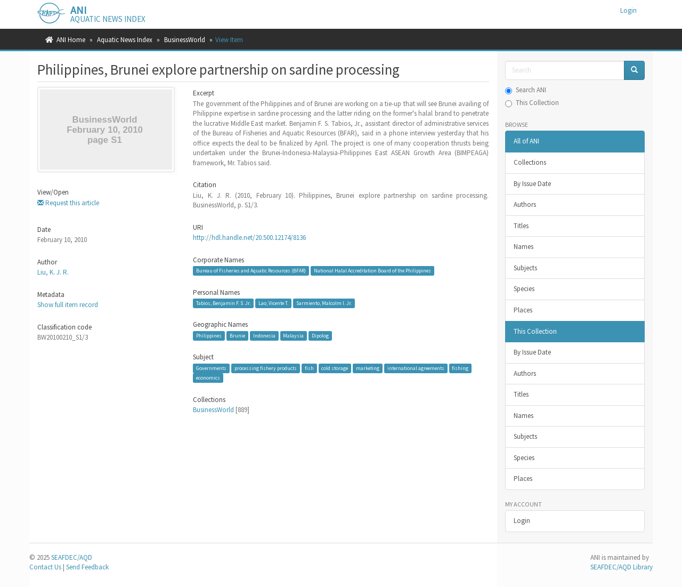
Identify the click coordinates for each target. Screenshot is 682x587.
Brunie (237, 335)
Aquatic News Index (124, 39)
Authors (525, 204)
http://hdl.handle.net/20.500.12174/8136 (249, 237)
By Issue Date (532, 183)
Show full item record (67, 304)
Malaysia (293, 335)
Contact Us (45, 567)
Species (524, 288)
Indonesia (264, 335)
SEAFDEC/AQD (71, 557)
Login (522, 520)
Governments (211, 368)
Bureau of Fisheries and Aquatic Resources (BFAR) (251, 270)
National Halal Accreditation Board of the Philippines (372, 270)
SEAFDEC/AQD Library (621, 567)
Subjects (525, 267)
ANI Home (70, 39)
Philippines (209, 335)
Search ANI (525, 89)
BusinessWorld (184, 39)
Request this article (68, 202)
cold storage (334, 368)
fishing (460, 368)
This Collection (532, 102)
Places (523, 310)
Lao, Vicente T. (273, 303)
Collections (530, 162)
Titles (521, 225)
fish (309, 368)
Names (523, 246)
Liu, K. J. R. (53, 272)
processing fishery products (265, 368)
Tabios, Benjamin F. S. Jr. (223, 303)
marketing (367, 368)
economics (208, 377)
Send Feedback (87, 567)
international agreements (415, 368)
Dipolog (320, 335)
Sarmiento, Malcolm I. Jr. (324, 303)
